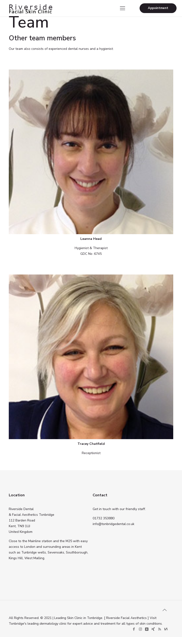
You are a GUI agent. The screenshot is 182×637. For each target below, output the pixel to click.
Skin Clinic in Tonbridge (84, 618)
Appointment (158, 8)
